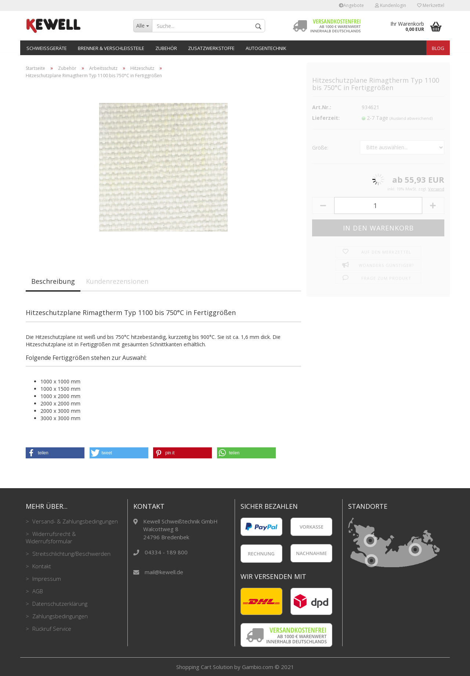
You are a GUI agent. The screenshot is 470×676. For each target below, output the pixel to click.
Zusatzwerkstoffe (211, 48)
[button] (55, 452)
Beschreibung (53, 281)
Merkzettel (430, 5)
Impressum (46, 578)
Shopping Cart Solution (204, 666)
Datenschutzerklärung (59, 603)
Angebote (351, 5)
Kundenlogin (390, 5)
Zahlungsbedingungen (59, 616)
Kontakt (41, 566)
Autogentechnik (266, 48)
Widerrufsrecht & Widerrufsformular (51, 537)
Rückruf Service (51, 628)
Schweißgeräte (46, 48)
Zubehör (166, 48)
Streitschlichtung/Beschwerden (71, 553)
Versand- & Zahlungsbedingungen (74, 521)
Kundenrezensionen (117, 281)
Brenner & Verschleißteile (111, 48)
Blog (438, 48)
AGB (37, 591)
